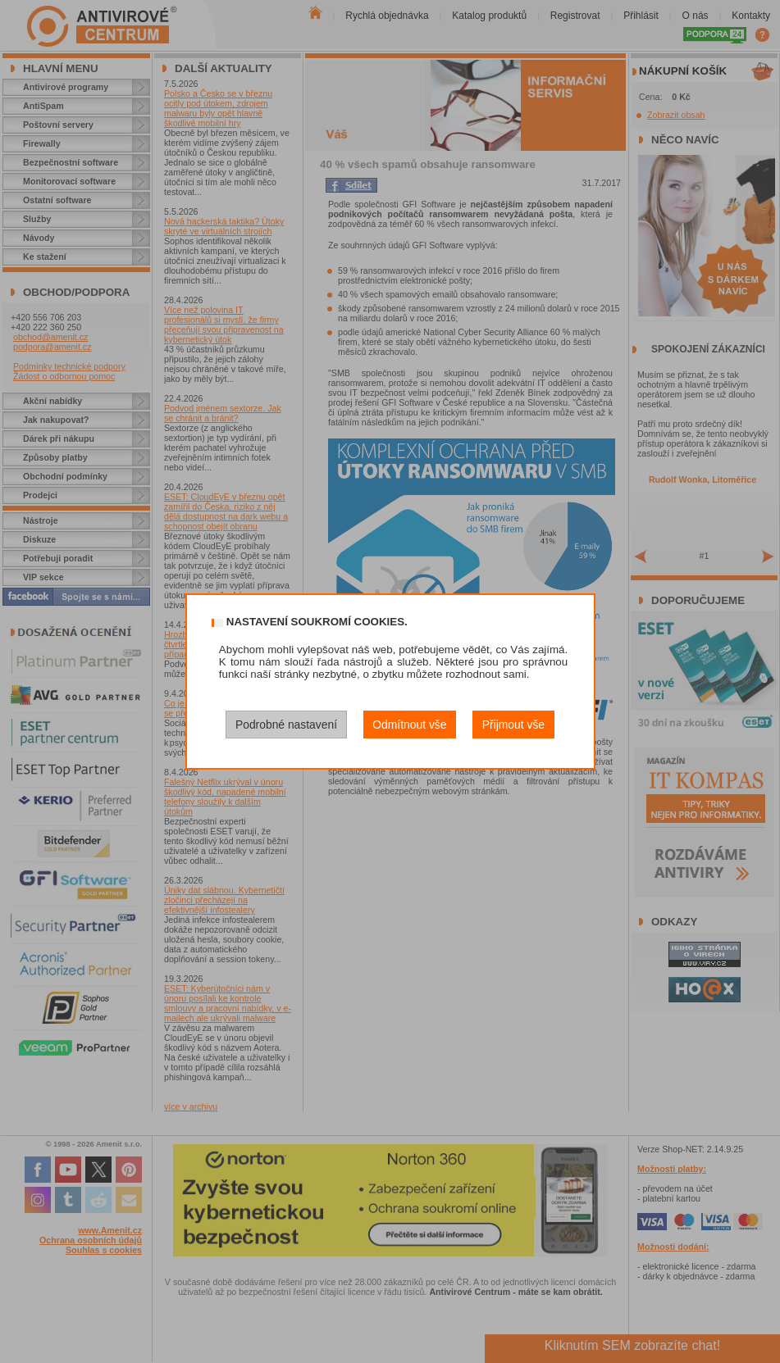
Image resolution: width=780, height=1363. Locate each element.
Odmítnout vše (409, 724)
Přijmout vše (513, 724)
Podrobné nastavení (286, 724)
